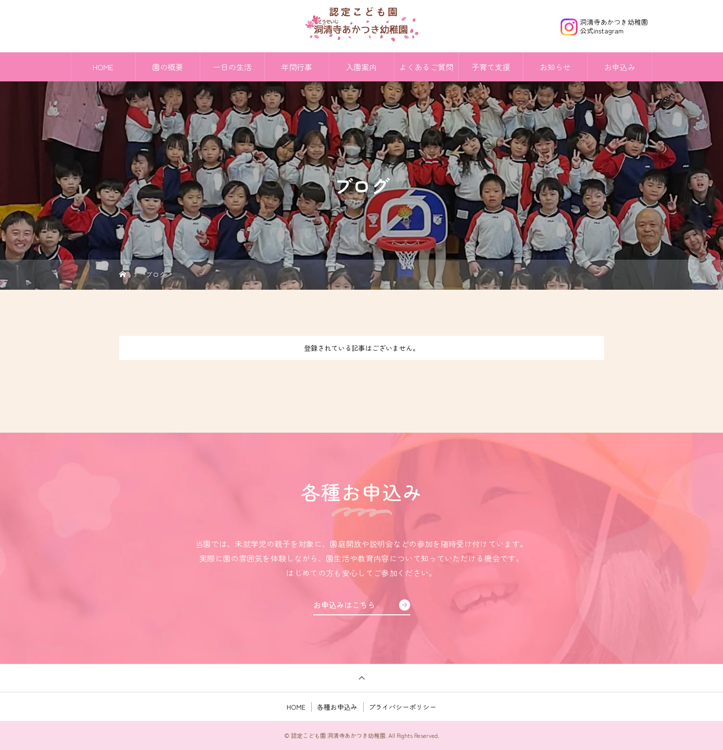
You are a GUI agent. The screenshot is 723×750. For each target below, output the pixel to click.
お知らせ (555, 67)
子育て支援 (490, 67)
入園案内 (361, 67)
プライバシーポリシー (402, 707)
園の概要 (167, 67)
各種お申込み (337, 707)
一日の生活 (232, 67)
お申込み (619, 67)
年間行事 (296, 67)
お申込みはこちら (344, 604)
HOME (103, 67)
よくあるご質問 (426, 67)
